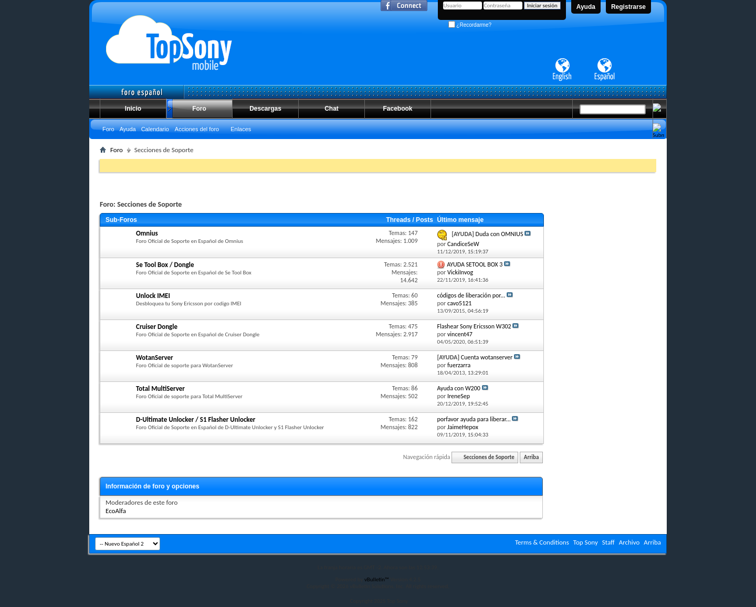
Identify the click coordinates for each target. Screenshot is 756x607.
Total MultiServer (160, 388)
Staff (608, 542)
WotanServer (154, 357)
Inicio (133, 108)
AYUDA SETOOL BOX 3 (474, 264)
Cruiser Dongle (156, 327)
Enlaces (240, 129)
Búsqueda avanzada (630, 148)
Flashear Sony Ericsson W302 (474, 326)
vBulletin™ (376, 579)
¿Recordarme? (469, 25)
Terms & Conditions (542, 542)
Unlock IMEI (153, 296)
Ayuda (585, 6)
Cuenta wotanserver (486, 357)
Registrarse (628, 6)
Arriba (531, 457)
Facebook (397, 108)
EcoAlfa (116, 511)
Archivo (629, 542)
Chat (331, 108)
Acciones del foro (197, 129)
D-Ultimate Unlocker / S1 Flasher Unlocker (195, 419)
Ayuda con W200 (458, 388)
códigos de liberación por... (471, 295)
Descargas (265, 108)
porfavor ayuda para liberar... (473, 419)
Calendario (155, 129)
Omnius (147, 233)
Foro (199, 108)
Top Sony (585, 542)
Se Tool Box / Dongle (165, 265)
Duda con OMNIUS (499, 234)
